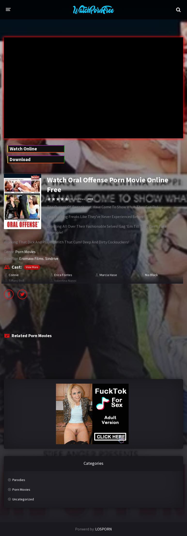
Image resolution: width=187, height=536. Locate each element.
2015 (90, 199)
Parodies (18, 480)
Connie (14, 275)
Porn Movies (25, 251)
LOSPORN (103, 529)
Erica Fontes (63, 275)
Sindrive (51, 258)
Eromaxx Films (31, 258)
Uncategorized (23, 499)
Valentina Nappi (65, 281)
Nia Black (151, 275)
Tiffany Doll (16, 281)
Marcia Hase (108, 275)
